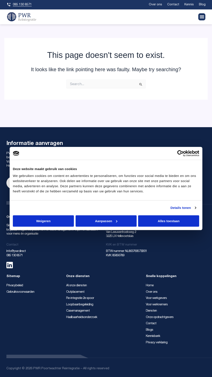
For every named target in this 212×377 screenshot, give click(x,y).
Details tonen (180, 208)
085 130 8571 (14, 255)
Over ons (154, 4)
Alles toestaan (169, 221)
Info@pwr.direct (16, 251)
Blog (202, 4)
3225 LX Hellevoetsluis (119, 236)
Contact (173, 4)
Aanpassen (106, 221)
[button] (202, 17)
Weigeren (43, 221)
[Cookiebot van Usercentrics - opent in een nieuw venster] (180, 153)
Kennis (189, 4)
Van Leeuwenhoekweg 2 (121, 232)
